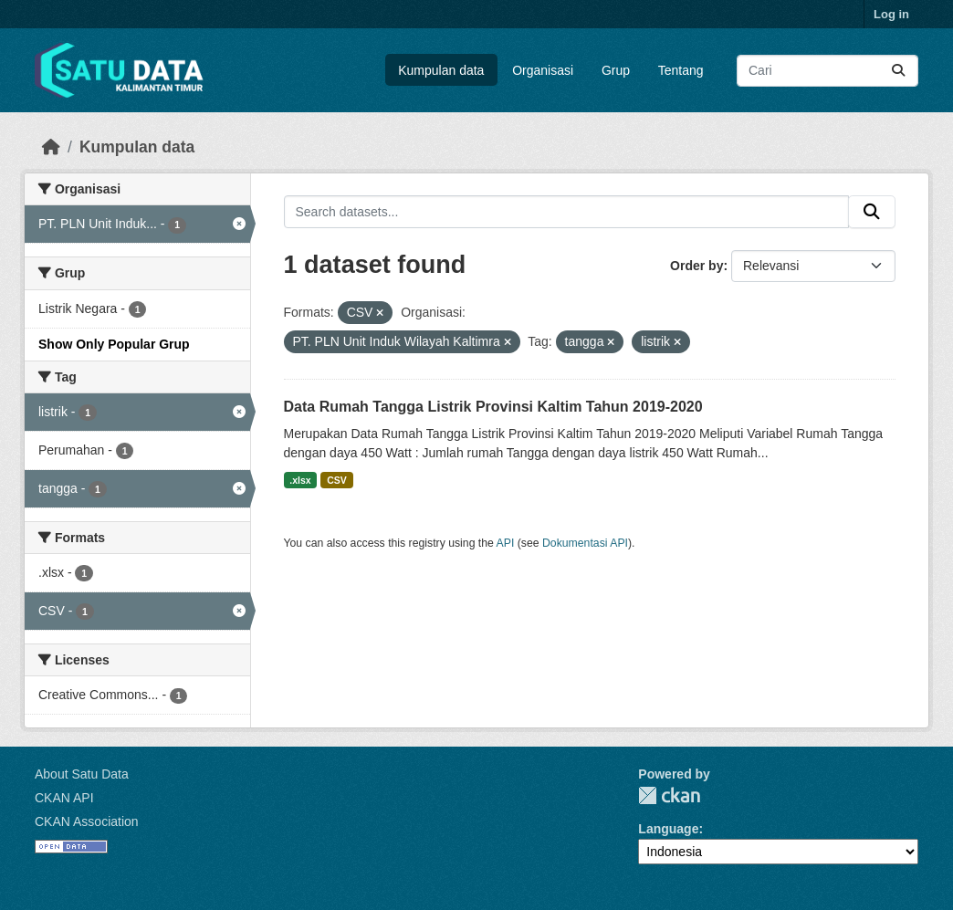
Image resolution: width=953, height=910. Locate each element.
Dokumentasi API (585, 543)
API (506, 543)
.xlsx (299, 480)
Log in (891, 14)
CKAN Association (87, 821)
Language (668, 828)
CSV (337, 480)
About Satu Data (82, 774)
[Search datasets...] (827, 71)
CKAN (669, 795)
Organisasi (542, 70)
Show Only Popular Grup (114, 344)
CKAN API (64, 797)
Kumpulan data (441, 70)
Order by (696, 265)
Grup (616, 70)
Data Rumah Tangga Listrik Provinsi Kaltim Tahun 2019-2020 (493, 406)
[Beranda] (51, 147)
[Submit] (898, 71)
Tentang (681, 70)
